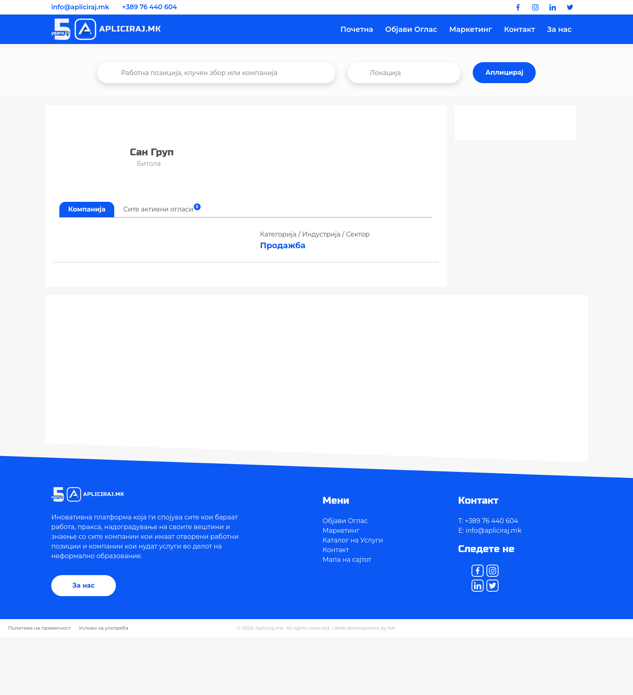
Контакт (519, 29)
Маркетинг (470, 29)
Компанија (86, 209)
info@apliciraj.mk (80, 7)
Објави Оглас (411, 29)
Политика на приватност (39, 628)
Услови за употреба (103, 628)
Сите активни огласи (161, 208)
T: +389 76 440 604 (488, 521)
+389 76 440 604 (149, 7)
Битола (145, 163)
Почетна (356, 29)
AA (391, 628)
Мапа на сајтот (347, 559)
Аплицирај (504, 72)
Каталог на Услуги (353, 540)
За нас (559, 29)
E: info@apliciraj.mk (490, 530)
